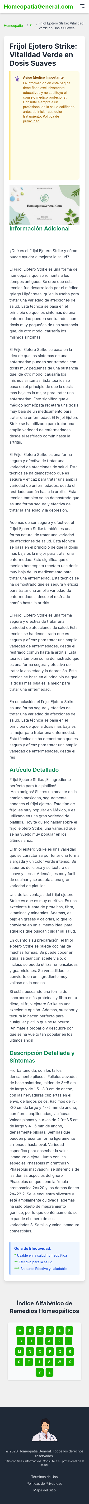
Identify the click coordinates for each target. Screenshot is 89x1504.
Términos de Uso (44, 1477)
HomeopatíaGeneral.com (38, 6)
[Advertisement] (45, 149)
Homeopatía (13, 26)
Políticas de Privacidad (44, 1483)
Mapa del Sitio (44, 1490)
